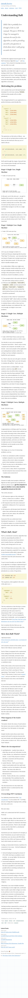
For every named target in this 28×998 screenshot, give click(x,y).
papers (6, 920)
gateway (11, 8)
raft (14, 920)
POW (20, 8)
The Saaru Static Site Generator (11, 955)
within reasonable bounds (9, 554)
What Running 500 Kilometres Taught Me (12, 943)
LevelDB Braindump (6, 939)
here (17, 61)
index (2, 8)
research (16, 923)
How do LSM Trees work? (8, 947)
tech (16, 8)
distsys (10, 920)
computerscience (20, 920)
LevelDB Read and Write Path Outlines (11, 936)
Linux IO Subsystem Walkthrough (10, 932)
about (6, 8)
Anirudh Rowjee (6, 3)
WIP (5, 923)
